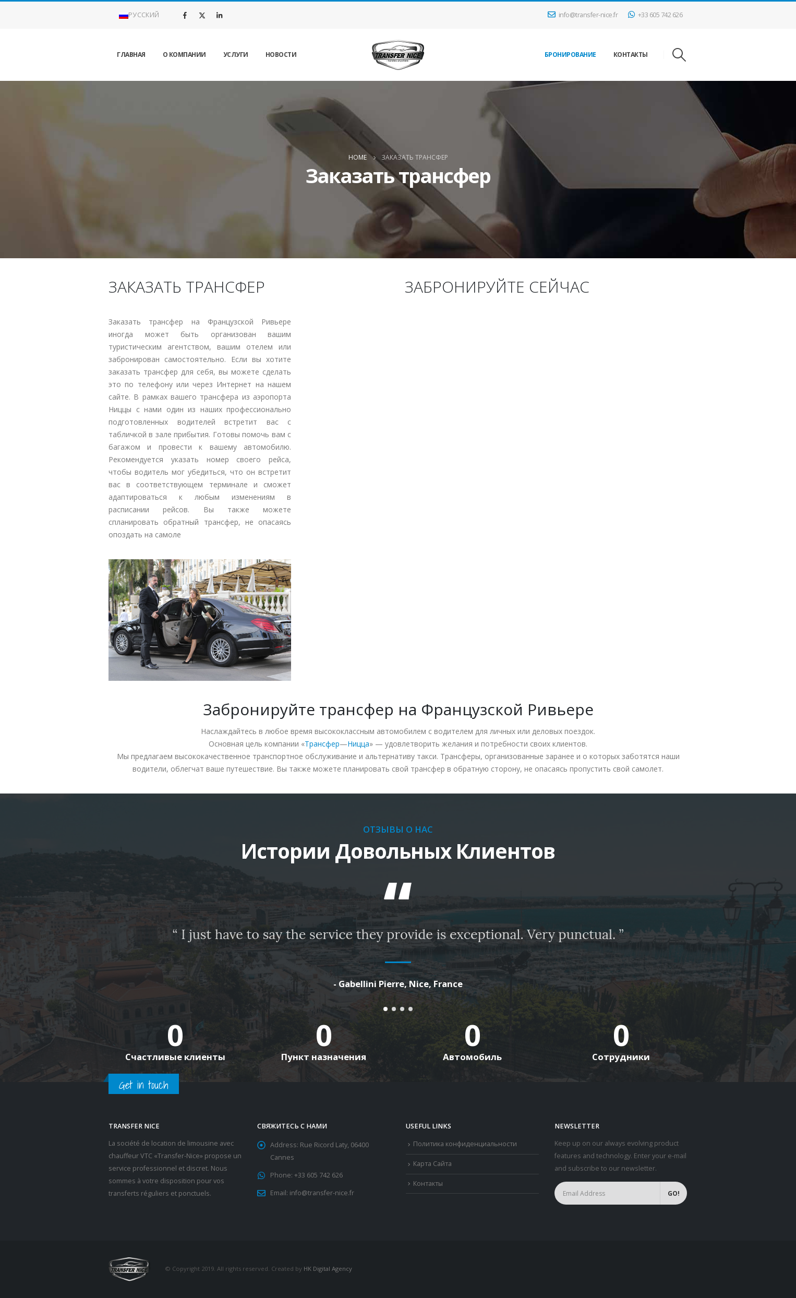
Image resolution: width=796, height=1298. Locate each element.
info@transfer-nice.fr (583, 14)
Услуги (235, 54)
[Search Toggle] (679, 55)
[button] (385, 1009)
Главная (131, 54)
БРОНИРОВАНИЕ (570, 54)
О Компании (184, 54)
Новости (281, 54)
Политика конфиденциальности (465, 1144)
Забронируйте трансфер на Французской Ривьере (398, 709)
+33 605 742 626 (655, 14)
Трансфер (322, 744)
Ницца (358, 744)
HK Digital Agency (328, 1269)
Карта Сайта (432, 1164)
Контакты (630, 54)
